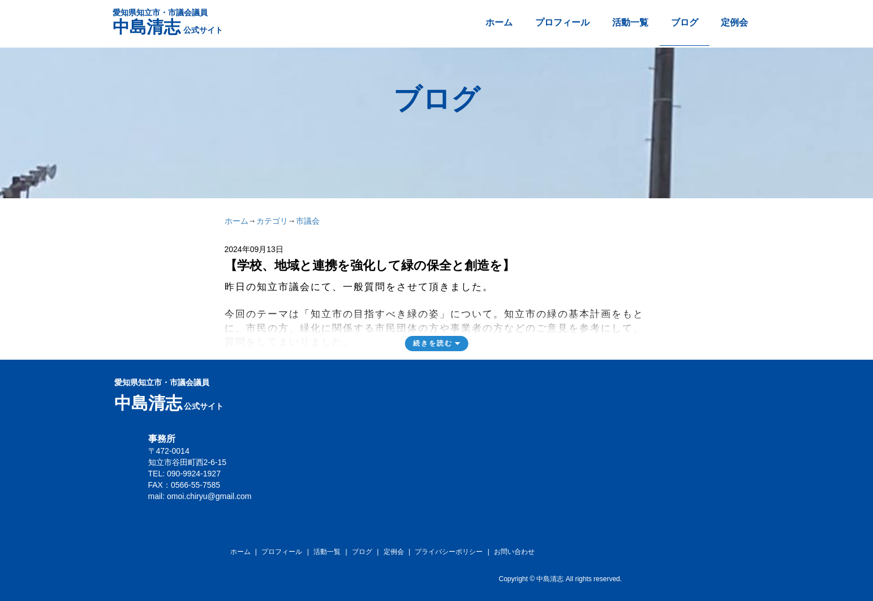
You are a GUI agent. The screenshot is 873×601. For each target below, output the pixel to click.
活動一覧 (630, 22)
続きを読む (433, 343)
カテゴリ (272, 220)
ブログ (684, 22)
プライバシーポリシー (449, 552)
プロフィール (562, 22)
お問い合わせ (514, 552)
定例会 (734, 22)
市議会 (308, 220)
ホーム (499, 22)
